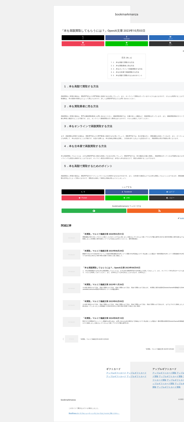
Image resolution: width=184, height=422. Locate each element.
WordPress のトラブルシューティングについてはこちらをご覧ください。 (94, 409)
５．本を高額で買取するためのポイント (127, 71)
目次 (124, 51)
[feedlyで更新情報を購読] (124, 206)
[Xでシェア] (71, 37)
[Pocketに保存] (137, 37)
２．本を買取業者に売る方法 (123, 60)
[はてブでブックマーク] (115, 37)
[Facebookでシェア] (93, 37)
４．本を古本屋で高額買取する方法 (126, 67)
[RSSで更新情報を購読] (129, 206)
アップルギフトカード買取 (164, 369)
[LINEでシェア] (159, 37)
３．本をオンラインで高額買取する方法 (127, 64)
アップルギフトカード (116, 369)
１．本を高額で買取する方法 (123, 57)
